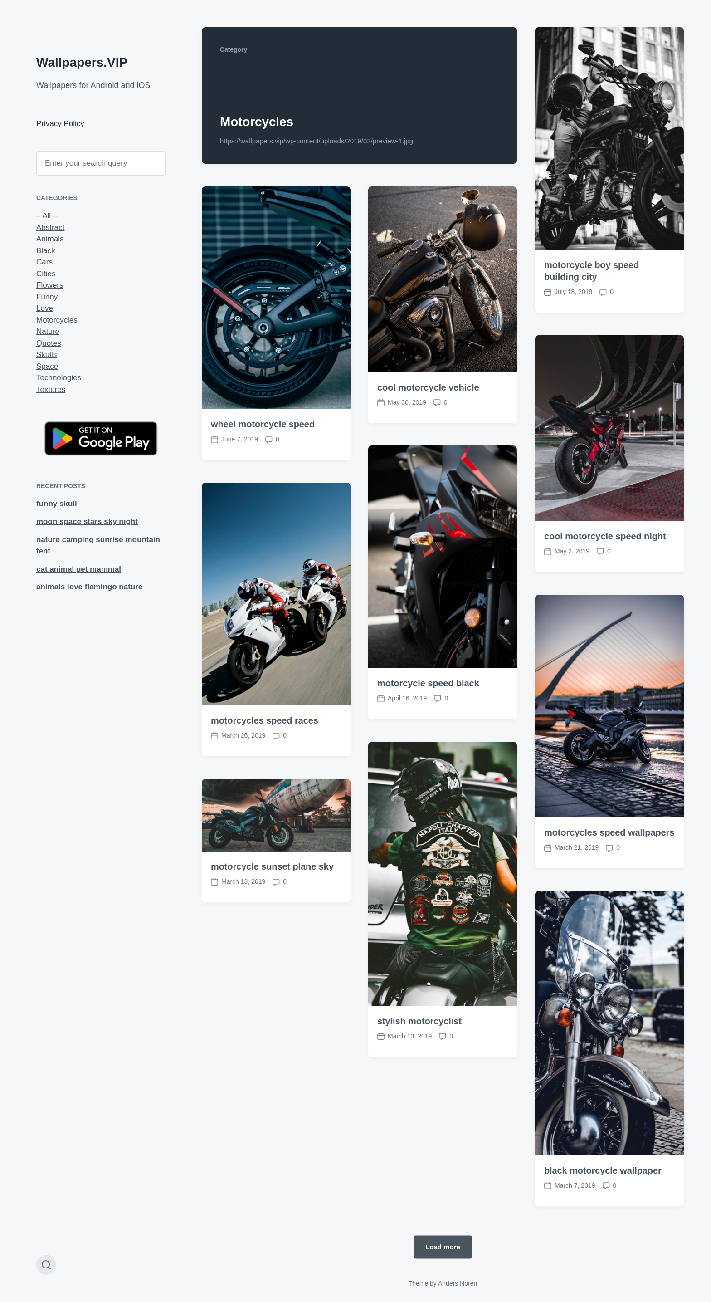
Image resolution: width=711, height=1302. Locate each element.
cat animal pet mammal (78, 569)
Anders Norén (457, 1283)
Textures (50, 389)
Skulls (46, 354)
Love (44, 308)
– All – (46, 215)
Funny (47, 297)
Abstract (50, 227)
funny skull (56, 503)
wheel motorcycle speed (263, 424)
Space (47, 366)
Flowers (49, 285)
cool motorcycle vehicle (428, 387)
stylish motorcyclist (419, 1111)
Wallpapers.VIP (81, 62)
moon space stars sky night (87, 521)
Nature (47, 331)
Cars (44, 262)
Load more (442, 1247)
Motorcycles (57, 320)
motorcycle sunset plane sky (272, 957)
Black (45, 250)
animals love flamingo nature (89, 586)
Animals (49, 239)
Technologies (58, 377)
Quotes (48, 343)
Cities (46, 273)
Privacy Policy (60, 123)
